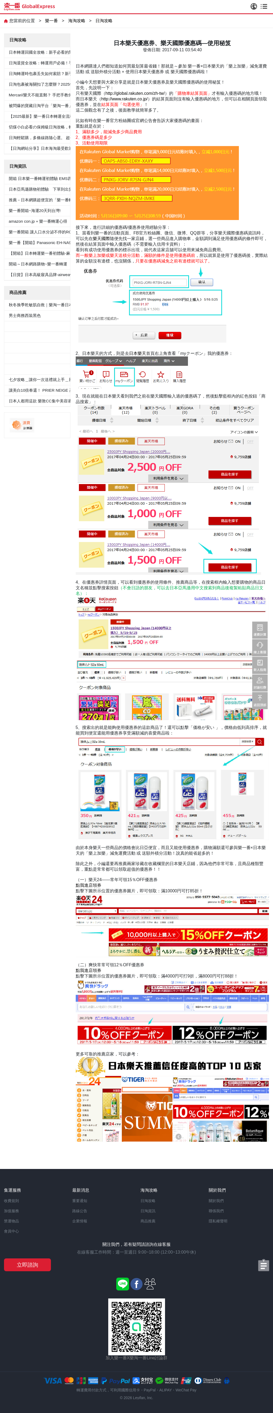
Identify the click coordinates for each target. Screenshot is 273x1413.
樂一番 (51, 20)
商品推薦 (147, 1221)
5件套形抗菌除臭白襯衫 (30, 326)
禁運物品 (11, 1221)
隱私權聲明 (218, 1221)
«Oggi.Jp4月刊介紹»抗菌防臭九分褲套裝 (45, 369)
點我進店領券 (88, 885)
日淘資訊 (147, 1211)
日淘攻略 (104, 20)
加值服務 (11, 1211)
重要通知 (79, 1201)
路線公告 (79, 1211)
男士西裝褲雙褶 (23, 337)
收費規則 (11, 1201)
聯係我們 (216, 1211)
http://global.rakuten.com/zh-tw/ (135, 93)
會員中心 (11, 1231)
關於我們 (216, 1201)
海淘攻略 (76, 20)
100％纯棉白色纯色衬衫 (30, 358)
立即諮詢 (27, 1265)
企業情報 (79, 1221)
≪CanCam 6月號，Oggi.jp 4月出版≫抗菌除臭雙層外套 (58, 347)
